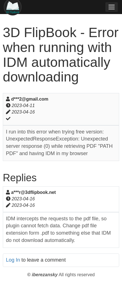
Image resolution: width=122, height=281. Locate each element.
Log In (13, 260)
